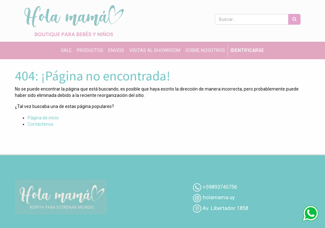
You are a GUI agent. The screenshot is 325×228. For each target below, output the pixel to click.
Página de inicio (43, 117)
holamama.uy (218, 197)
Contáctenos (40, 124)
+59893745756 (219, 187)
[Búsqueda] (294, 19)
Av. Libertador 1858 (225, 208)
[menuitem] (66, 50)
